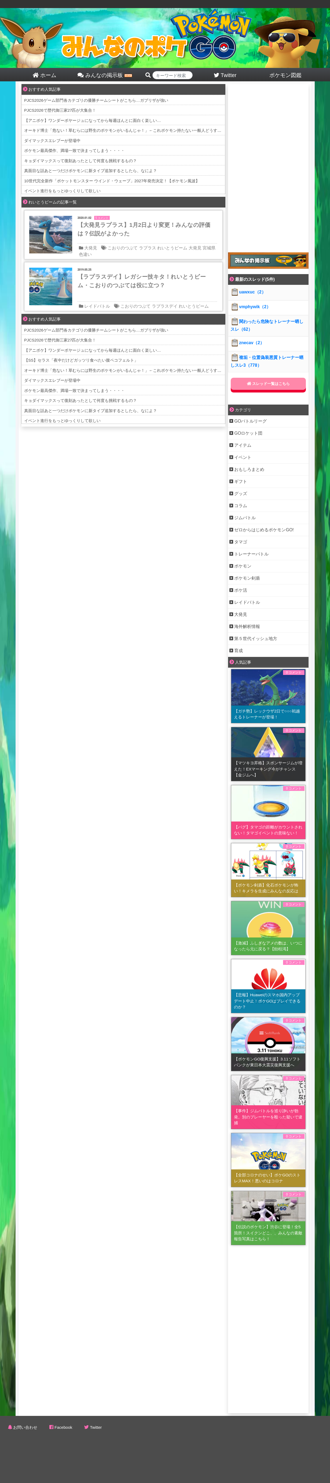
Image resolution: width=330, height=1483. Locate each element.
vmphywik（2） (250, 306)
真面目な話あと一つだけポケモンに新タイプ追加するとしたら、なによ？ (90, 170)
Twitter (96, 1427)
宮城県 (209, 248)
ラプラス (147, 248)
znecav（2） (247, 342)
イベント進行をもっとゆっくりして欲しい (62, 190)
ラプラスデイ (165, 306)
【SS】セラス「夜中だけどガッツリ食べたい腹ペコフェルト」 (81, 360)
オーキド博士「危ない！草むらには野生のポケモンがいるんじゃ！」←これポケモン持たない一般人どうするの (124, 130)
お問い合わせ (25, 1427)
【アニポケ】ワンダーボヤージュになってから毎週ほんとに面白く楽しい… (92, 120)
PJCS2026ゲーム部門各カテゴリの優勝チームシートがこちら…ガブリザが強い (96, 100)
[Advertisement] (259, 164)
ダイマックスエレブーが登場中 (52, 140)
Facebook (63, 1427)
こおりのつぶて (123, 248)
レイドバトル (97, 306)
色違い (85, 254)
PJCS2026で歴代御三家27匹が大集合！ (60, 110)
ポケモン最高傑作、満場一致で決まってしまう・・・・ (74, 150)
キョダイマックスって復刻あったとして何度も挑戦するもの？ (80, 160)
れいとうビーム (172, 248)
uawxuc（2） (248, 292)
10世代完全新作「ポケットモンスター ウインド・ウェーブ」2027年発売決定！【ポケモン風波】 (112, 181)
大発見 (90, 248)
